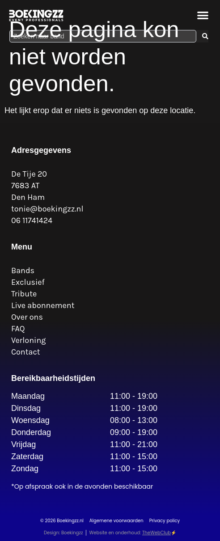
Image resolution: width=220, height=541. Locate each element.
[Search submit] (205, 36)
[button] (203, 15)
